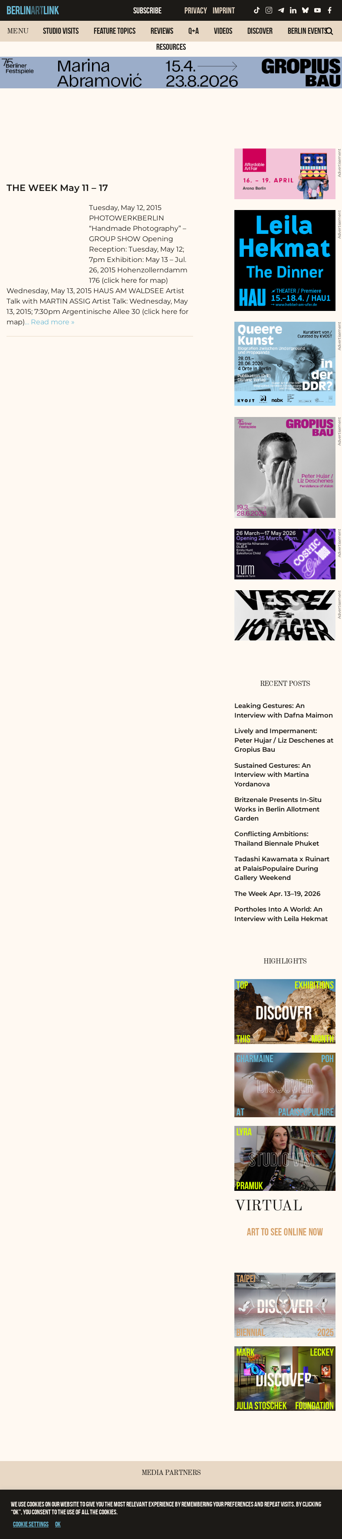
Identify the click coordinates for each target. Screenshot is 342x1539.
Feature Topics (114, 31)
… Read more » (50, 322)
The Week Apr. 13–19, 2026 (277, 893)
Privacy (195, 10)
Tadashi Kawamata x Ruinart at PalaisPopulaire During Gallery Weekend (281, 868)
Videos (223, 31)
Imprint (224, 10)
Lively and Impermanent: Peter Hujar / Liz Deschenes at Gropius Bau (283, 740)
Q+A (193, 31)
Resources (171, 47)
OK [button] (58, 1524)
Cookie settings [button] (31, 1524)
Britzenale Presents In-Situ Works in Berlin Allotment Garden (278, 808)
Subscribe (147, 10)
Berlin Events (307, 31)
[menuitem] (61, 35)
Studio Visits (61, 31)
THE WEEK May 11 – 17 (57, 187)
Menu (17, 31)
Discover (260, 31)
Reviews (162, 31)
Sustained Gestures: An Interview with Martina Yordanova (272, 774)
